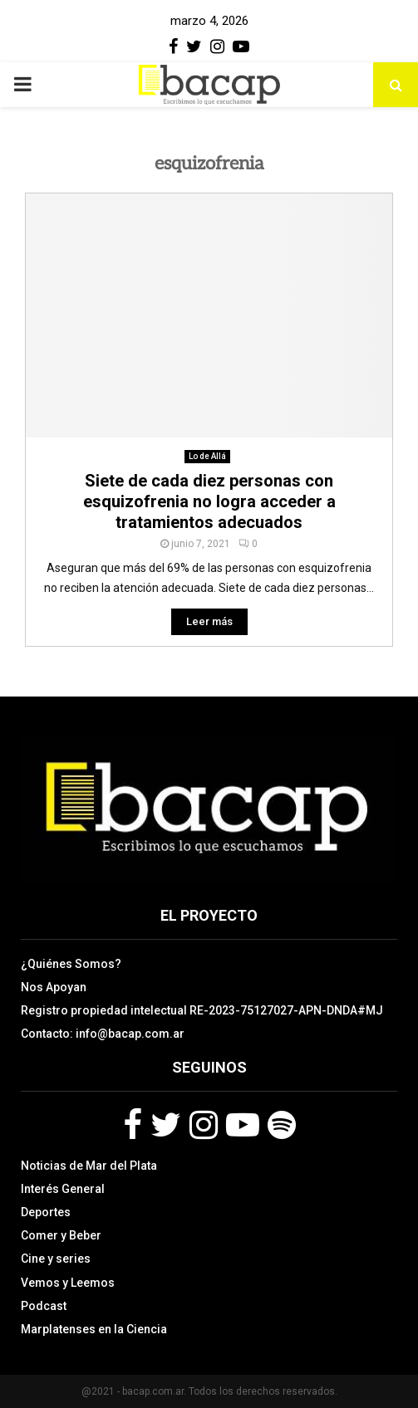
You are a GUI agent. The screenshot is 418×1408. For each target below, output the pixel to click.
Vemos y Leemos (68, 1282)
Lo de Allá (207, 456)
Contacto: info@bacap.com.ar (102, 1033)
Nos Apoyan (53, 987)
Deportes (46, 1212)
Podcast (43, 1306)
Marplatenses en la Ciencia (94, 1329)
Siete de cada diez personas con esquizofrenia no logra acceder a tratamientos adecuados (209, 501)
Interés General (63, 1188)
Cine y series (56, 1258)
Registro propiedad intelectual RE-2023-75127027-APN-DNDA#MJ (202, 1010)
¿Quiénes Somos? (71, 963)
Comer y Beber (61, 1235)
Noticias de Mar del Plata (89, 1165)
